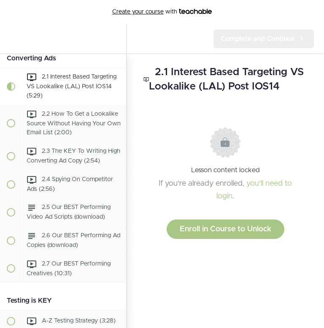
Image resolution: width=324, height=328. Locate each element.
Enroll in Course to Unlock (225, 229)
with (162, 12)
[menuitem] (115, 39)
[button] (10, 39)
